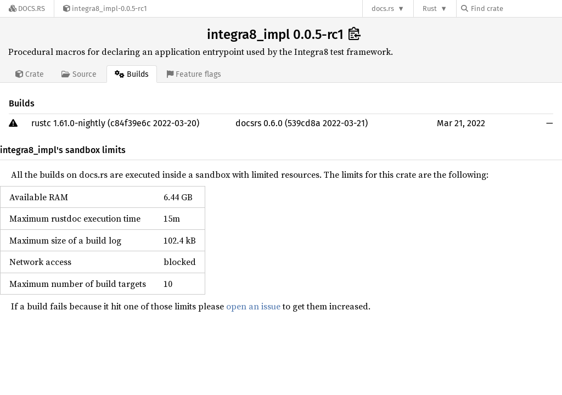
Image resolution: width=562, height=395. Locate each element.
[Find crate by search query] (516, 8)
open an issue (253, 306)
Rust (430, 8)
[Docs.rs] (27, 8)
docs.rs (383, 8)
